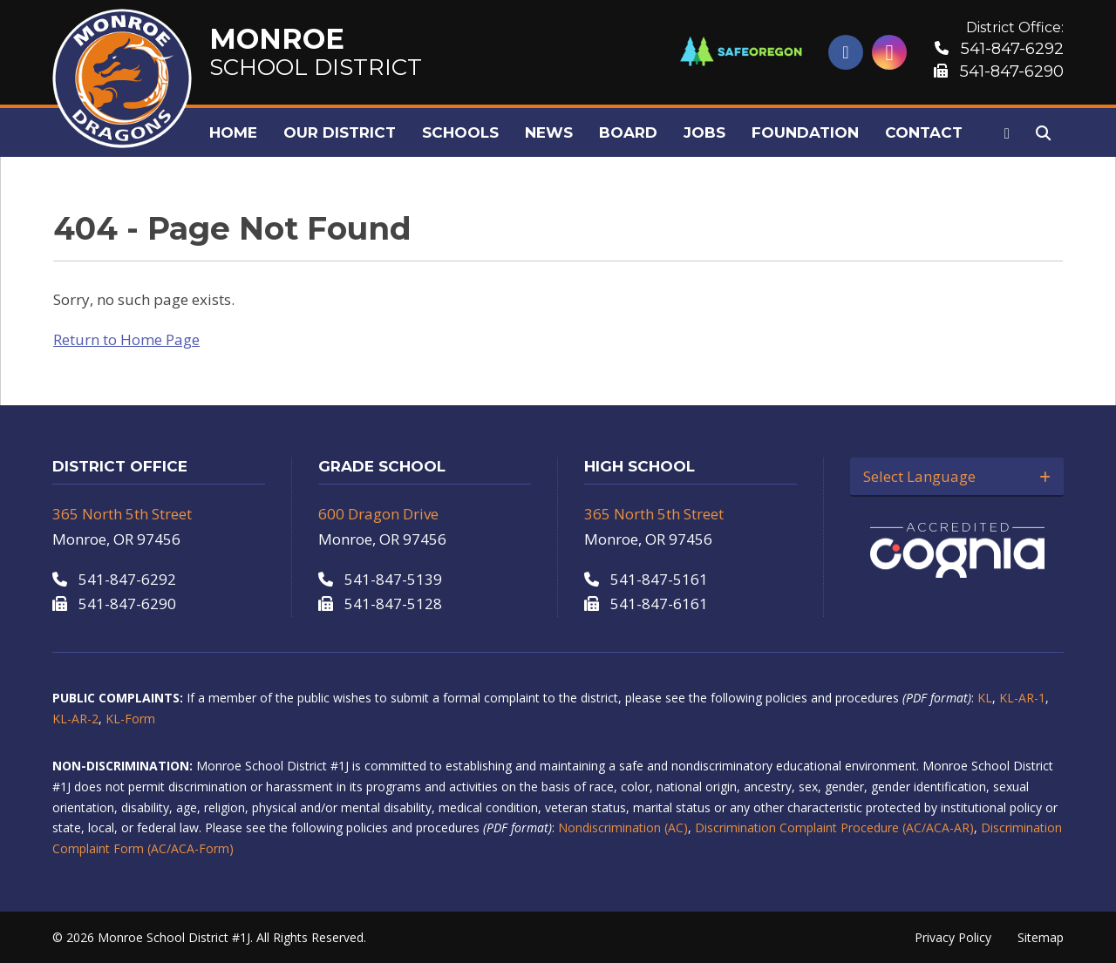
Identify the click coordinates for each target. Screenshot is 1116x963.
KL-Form (130, 718)
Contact (924, 132)
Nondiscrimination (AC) (623, 827)
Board (628, 132)
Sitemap (1040, 937)
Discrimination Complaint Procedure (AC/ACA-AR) (834, 827)
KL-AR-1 (1022, 697)
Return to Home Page (126, 339)
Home (233, 132)
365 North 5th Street (122, 514)
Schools (460, 132)
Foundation (805, 132)
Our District (339, 132)
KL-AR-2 (75, 718)
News (549, 132)
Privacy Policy (953, 937)
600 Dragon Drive (378, 514)
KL (984, 697)
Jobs (704, 132)
